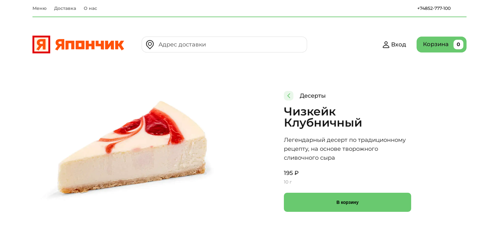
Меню (39, 8)
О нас (90, 8)
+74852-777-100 (434, 8)
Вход (394, 44)
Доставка (65, 8)
